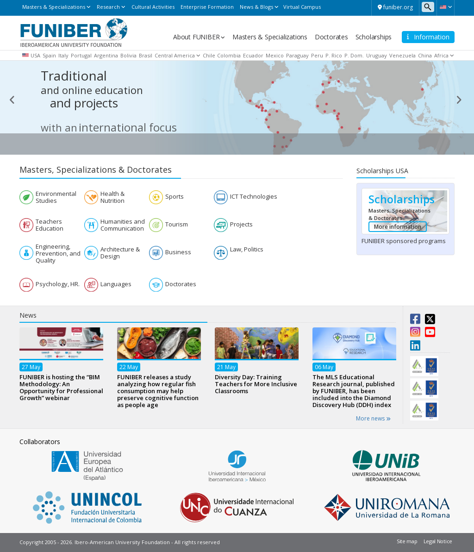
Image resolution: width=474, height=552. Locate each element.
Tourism (176, 224)
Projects (241, 224)
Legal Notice (438, 541)
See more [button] (430, 145)
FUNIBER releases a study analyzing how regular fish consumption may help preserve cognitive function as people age (158, 391)
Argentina (106, 55)
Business (178, 252)
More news (373, 418)
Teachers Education (49, 225)
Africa (441, 55)
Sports (174, 196)
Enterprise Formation (207, 6)
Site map (407, 541)
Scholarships (374, 36)
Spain (49, 55)
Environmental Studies (56, 197)
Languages (115, 284)
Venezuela (402, 55)
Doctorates (331, 36)
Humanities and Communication (122, 225)
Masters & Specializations (53, 6)
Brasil (145, 55)
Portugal (81, 55)
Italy (63, 55)
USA (35, 55)
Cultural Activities (153, 6)
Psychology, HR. (58, 284)
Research (108, 6)
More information (397, 227)
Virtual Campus (302, 6)
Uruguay (376, 55)
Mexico (275, 55)
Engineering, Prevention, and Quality (58, 253)
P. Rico (333, 55)
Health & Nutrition (112, 197)
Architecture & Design (120, 253)
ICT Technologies (253, 196)
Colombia (229, 55)
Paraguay (297, 55)
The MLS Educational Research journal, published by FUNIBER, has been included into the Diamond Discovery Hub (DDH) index (353, 391)
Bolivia (128, 55)
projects (96, 98)
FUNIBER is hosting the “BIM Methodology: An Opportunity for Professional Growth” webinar (61, 387)
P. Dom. (354, 55)
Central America (175, 55)
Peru (317, 55)
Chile (209, 55)
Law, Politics (246, 249)
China (425, 55)
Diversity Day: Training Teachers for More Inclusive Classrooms (256, 384)
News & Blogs (256, 6)
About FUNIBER (196, 36)
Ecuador (253, 55)
